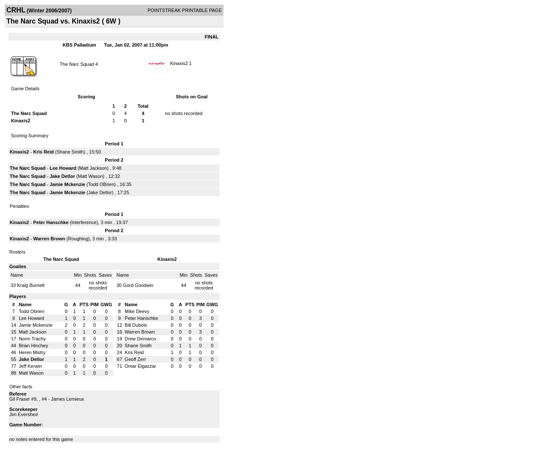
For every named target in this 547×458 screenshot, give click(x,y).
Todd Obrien (31, 311)
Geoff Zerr (135, 359)
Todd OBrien (101, 184)
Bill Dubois (136, 325)
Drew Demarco (140, 338)
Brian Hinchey (33, 345)
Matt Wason (90, 176)
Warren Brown (49, 238)
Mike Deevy (137, 311)
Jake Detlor (62, 176)
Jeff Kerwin (30, 366)
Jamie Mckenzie (67, 184)
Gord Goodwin (138, 285)
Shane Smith (70, 151)
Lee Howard (63, 168)
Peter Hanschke (51, 222)
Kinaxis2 (179, 63)
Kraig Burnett (30, 285)
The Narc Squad (77, 64)
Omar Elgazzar (140, 366)
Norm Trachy (32, 338)
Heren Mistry (32, 352)
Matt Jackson (93, 168)
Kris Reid (43, 151)
